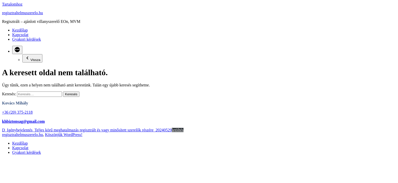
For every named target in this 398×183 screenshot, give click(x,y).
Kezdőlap (20, 30)
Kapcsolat (20, 35)
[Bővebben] (17, 50)
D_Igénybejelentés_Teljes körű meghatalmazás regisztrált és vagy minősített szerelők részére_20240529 (87, 130)
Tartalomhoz (12, 4)
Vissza (32, 58)
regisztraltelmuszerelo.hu (22, 13)
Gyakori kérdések (26, 39)
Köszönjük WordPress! (63, 134)
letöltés (178, 130)
